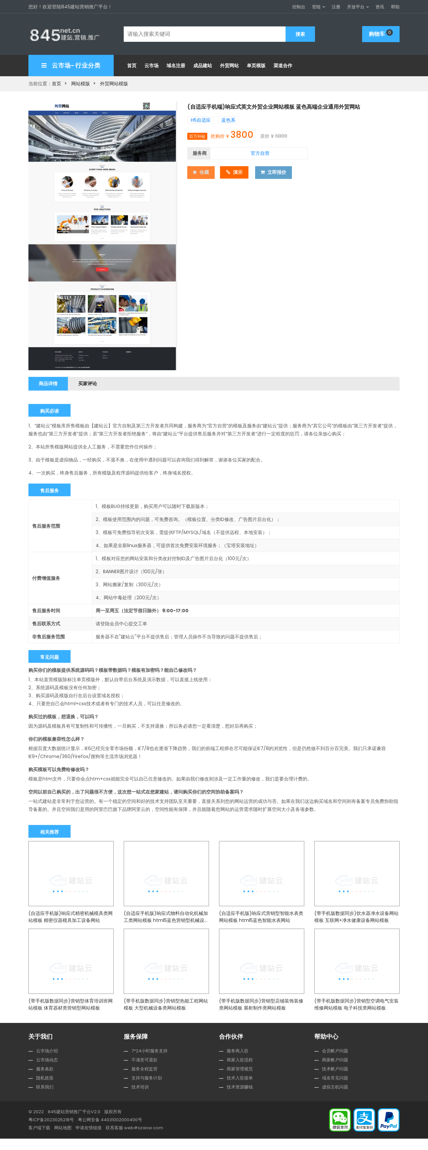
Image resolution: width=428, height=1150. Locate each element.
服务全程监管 (144, 1080)
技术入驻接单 (240, 1089)
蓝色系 (228, 118)
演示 (236, 170)
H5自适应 (201, 118)
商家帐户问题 (335, 1071)
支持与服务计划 (146, 1089)
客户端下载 (39, 1139)
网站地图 (63, 1139)
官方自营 (260, 151)
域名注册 (176, 64)
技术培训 (140, 1098)
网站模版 (80, 82)
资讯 (380, 7)
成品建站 (202, 64)
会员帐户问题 (335, 1062)
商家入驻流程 (240, 1071)
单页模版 (256, 64)
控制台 (298, 7)
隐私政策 (45, 1089)
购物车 (381, 32)
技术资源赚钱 (240, 1098)
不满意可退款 (144, 1071)
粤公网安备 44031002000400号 (110, 1131)
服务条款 (45, 1080)
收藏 (201, 170)
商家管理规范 (240, 1080)
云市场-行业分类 (71, 64)
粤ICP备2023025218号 (51, 1131)
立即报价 (276, 170)
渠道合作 (283, 64)
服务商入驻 (237, 1062)
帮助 (395, 7)
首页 (131, 64)
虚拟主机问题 (335, 1098)
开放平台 (355, 7)
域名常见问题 (335, 1089)
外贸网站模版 (114, 82)
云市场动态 (47, 1071)
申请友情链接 (89, 1139)
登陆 (316, 7)
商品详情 (49, 382)
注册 (336, 7)
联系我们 (45, 1098)
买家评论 (91, 382)
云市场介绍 (47, 1062)
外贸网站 (229, 64)
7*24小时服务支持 (149, 1062)
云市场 (151, 64)
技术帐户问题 (335, 1080)
